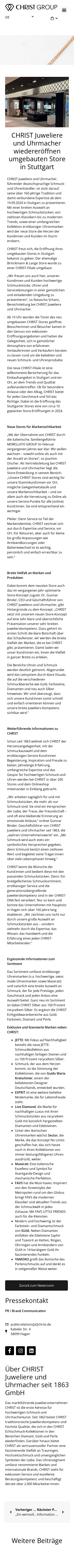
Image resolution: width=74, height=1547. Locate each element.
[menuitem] (20, 17)
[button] (64, 10)
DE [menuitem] (7, 17)
